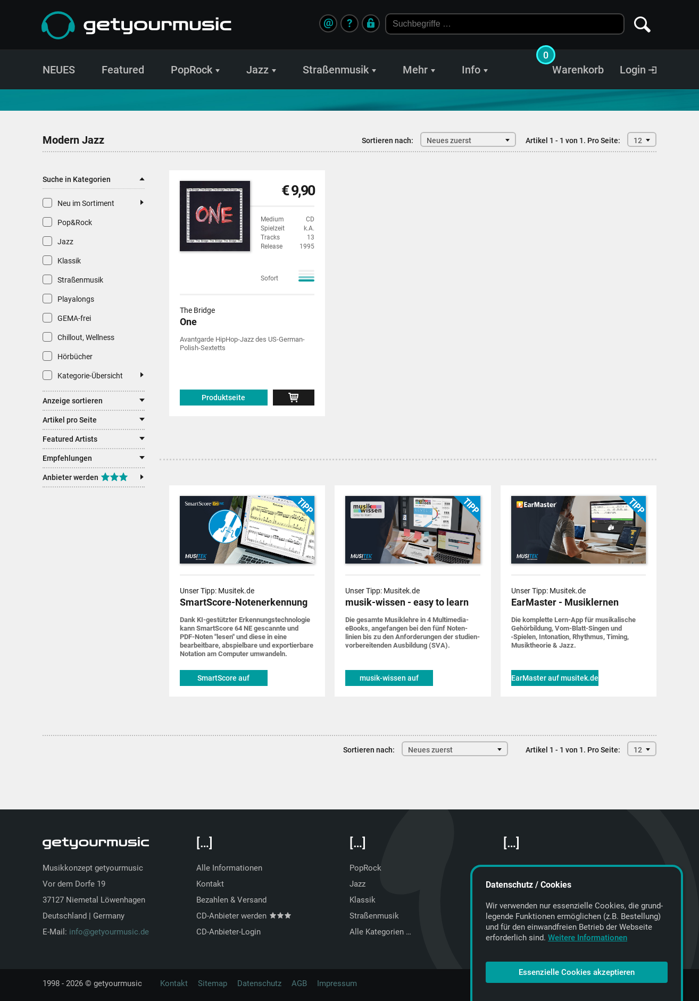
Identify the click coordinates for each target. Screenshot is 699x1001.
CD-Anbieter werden (243, 916)
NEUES (59, 69)
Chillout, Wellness (78, 337)
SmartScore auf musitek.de (223, 680)
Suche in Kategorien (94, 179)
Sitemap (212, 983)
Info (475, 69)
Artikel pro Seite (94, 420)
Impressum (337, 983)
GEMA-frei (67, 317)
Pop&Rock (67, 222)
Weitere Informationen (587, 937)
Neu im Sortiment (93, 203)
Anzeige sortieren (94, 400)
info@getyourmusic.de (109, 932)
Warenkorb (578, 69)
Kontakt (210, 884)
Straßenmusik (339, 69)
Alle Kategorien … (380, 932)
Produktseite (223, 397)
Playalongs (68, 298)
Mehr (419, 69)
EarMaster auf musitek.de (554, 678)
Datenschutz (259, 983)
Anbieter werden (93, 477)
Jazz (261, 69)
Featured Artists (94, 439)
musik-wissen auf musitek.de (389, 680)
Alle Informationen (229, 868)
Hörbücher (68, 356)
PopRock (195, 69)
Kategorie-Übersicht (93, 375)
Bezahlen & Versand (231, 900)
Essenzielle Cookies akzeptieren (577, 972)
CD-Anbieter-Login (228, 932)
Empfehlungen (94, 458)
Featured (123, 69)
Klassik (62, 260)
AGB (299, 983)
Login (638, 69)
